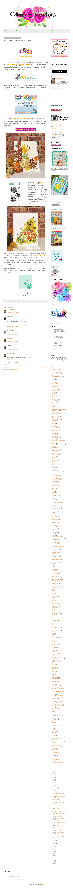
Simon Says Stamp (55, 653)
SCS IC (53, 617)
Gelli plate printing (55, 484)
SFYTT (53, 626)
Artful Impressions (55, 386)
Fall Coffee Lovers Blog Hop (57, 466)
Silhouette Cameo (55, 650)
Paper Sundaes (55, 575)
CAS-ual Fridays (55, 400)
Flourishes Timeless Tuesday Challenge (59, 471)
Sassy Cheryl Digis (55, 636)
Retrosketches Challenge (56, 601)
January (54, 851)
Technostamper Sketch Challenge (58, 688)
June (54, 843)
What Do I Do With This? (56, 745)
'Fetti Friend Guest (55, 368)
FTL (52, 463)
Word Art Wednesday (56, 753)
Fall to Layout (54, 467)
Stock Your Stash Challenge (57, 675)
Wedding (53, 742)
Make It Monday (55, 532)
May (54, 845)
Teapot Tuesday (55, 687)
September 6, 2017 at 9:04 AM (12, 312)
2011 (53, 861)
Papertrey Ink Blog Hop (56, 577)
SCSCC (53, 624)
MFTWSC (53, 526)
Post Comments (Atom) (13, 369)
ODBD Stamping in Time (56, 559)
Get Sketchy (54, 485)
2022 (53, 777)
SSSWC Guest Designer (56, 630)
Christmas (54, 417)
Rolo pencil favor (55, 604)
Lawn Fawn (54, 515)
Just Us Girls (54, 509)
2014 (53, 856)
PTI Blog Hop (54, 566)
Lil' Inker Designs (55, 519)
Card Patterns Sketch (56, 410)
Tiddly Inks (54, 709)
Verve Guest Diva (55, 724)
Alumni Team (54, 382)
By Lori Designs (55, 395)
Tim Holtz (53, 711)
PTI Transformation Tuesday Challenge (59, 567)
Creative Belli (54, 434)
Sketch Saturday (55, 657)
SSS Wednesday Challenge (57, 627)
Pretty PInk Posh (55, 589)
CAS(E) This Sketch (55, 399)
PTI (52, 565)
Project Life (54, 590)
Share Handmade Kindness (57, 648)
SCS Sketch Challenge (56, 620)
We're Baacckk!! (56, 827)
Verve (53, 722)
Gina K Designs (55, 489)
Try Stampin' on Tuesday (56, 715)
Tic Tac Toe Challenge (56, 708)
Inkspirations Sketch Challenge (57, 502)
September (55, 792)
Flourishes (54, 470)
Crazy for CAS (54, 433)
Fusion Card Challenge (56, 482)
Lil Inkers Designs (55, 518)
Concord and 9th (55, 427)
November (55, 788)
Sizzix (53, 654)
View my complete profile (55, 88)
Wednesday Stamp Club (56, 743)
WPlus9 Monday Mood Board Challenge (59, 736)
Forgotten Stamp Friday (56, 475)
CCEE (53, 405)
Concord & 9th (54, 426)
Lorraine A (9, 316)
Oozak (53, 560)
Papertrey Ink (54, 576)
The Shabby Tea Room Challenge (58, 705)
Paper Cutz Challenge (56, 570)
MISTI (53, 529)
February (55, 850)
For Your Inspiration (55, 474)
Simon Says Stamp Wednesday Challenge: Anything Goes (59, 797)
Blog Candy (54, 392)
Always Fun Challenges (56, 383)
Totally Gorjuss (54, 714)
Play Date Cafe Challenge (56, 586)
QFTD (53, 594)
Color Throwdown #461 (57, 808)
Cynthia (8, 338)
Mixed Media (54, 540)
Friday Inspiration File (56, 479)
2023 (53, 775)
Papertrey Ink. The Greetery (57, 579)
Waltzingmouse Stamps (56, 738)
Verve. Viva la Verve (55, 729)
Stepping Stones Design (56, 673)
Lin (7, 345)
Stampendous (54, 667)
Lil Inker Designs (55, 516)
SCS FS (53, 616)
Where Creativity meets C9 (57, 746)
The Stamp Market (55, 707)
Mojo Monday (54, 545)
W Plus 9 (53, 732)
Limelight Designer (55, 522)
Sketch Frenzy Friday (56, 655)
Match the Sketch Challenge (57, 536)
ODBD (53, 555)
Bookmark (54, 393)
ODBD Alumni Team (55, 556)
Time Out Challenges (56, 712)
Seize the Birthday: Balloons (58, 811)
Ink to (53, 496)
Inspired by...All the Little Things (58, 506)
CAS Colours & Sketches (56, 397)
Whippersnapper (55, 751)
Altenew (53, 379)
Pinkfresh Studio (55, 583)
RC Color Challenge (55, 596)
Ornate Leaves (55, 804)
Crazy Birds (54, 431)
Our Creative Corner (55, 562)
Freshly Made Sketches (56, 478)
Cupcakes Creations (55, 441)
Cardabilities (54, 412)
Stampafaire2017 (55, 665)
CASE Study (54, 402)
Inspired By (54, 505)
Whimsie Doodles (55, 748)
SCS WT (53, 623)
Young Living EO (55, 755)
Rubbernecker (54, 607)
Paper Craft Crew (55, 569)
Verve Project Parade (56, 725)
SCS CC (53, 611)
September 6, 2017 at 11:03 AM (12, 349)
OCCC (53, 553)
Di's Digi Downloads (55, 450)
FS (52, 461)
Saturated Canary (55, 637)
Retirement (54, 600)
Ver (52, 721)
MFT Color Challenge (56, 525)
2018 (53, 784)
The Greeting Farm (55, 699)
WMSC (53, 734)
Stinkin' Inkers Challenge (56, 674)
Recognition (56, 31)
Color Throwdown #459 (57, 834)
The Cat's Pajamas (55, 692)
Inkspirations (54, 501)
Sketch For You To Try (57, 829)
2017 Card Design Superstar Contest (60, 822)
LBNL (53, 512)
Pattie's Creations (55, 580)
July (54, 841)
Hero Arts (53, 494)
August (54, 840)
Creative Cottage (55, 436)
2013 (53, 858)
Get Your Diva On (55, 486)
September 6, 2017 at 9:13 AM (12, 326)
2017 (53, 785)
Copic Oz (53, 429)
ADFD (53, 375)
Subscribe (59, 71)
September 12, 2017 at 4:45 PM (12, 362)
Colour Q (53, 423)
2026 (53, 771)
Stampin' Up (54, 668)
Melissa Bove (9, 353)
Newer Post (6, 367)
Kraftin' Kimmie (54, 511)
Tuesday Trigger (55, 719)
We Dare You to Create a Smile (57, 741)
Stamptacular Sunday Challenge (58, 670)
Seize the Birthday (55, 641)
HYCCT (53, 491)
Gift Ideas (53, 488)
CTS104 (53, 407)
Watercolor (54, 739)
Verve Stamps (54, 726)
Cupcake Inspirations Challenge (58, 439)
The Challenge (54, 694)
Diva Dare (53, 453)
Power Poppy (54, 587)
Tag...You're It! (54, 684)
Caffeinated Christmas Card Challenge (59, 409)
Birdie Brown (54, 390)
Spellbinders (54, 663)
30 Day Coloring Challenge (57, 372)
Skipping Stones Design (56, 660)
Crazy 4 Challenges (55, 430)
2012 (53, 860)
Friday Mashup (54, 481)
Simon (53, 651)
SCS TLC (53, 621)
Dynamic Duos (54, 457)
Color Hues (54, 422)
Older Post (45, 367)
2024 (53, 774)
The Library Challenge (56, 702)
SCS (53, 610)
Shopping (45, 31)
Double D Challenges (56, 454)
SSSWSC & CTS (56, 838)
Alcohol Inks (54, 378)
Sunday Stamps (55, 678)
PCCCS (53, 563)
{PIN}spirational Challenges (57, 762)
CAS (53, 396)
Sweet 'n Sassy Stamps (56, 680)
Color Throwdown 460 (57, 820)
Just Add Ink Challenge (56, 508)
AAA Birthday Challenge (56, 373)
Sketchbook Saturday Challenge (58, 658)
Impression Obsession (56, 495)
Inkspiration (54, 499)
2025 (53, 772)
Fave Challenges (32, 31)
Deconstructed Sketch (56, 449)
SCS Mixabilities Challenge (57, 619)
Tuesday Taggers (55, 718)
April (54, 846)
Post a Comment (8, 364)
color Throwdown (55, 759)
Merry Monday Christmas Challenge (58, 538)
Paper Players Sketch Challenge (58, 572)
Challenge (54, 414)
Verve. (53, 728)
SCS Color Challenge (56, 613)
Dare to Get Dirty (55, 447)
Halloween (54, 492)
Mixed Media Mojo (55, 542)
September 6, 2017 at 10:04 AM (12, 334)
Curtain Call (54, 443)
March (54, 848)
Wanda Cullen (60, 78)
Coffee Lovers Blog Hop (56, 419)
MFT (53, 523)
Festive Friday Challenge (56, 468)
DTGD (53, 446)
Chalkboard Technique (56, 413)
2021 (53, 779)
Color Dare (54, 420)
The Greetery (54, 698)
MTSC (53, 531)
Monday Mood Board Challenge (58, 546)
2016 (53, 853)
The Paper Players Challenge (57, 704)
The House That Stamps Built (57, 701)
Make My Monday (55, 533)
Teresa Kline (9, 330)
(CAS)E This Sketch (55, 369)
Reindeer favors (55, 599)
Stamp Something (55, 664)
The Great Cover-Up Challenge (57, 697)
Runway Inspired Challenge (57, 609)
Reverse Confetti (55, 603)
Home (7, 31)
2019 (53, 782)
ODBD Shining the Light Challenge (58, 557)
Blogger (41, 884)
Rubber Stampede (55, 606)
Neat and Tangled (55, 550)
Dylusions (53, 456)
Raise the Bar (54, 597)
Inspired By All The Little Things (59, 793)
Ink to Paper (54, 498)
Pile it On (53, 582)
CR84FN (53, 406)
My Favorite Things (55, 549)
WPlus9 (53, 735)
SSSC (53, 628)
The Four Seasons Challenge (57, 695)
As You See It (54, 387)
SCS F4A (53, 614)
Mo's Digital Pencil (55, 543)
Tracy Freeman (10, 309)
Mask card (54, 535)
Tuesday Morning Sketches (57, 717)
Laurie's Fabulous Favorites (57, 513)
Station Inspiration (55, 671)
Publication (54, 593)
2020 (53, 780)
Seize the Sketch (55, 643)
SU (52, 631)
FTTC (53, 464)
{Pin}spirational (54, 763)
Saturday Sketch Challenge (57, 638)
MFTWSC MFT (54, 528)
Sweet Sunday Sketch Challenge (58, 682)
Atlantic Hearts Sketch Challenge (58, 389)
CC (52, 403)
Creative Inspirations (55, 437)
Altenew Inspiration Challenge (57, 380)
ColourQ (53, 424)
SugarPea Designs (55, 677)
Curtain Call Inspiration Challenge (58, 444)
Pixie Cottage (54, 584)
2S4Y (53, 370)
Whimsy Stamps (55, 749)
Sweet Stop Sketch (55, 681)
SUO (53, 634)
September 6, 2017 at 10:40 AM (12, 341)
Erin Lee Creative (55, 460)
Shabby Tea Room (55, 647)
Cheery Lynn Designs (56, 416)
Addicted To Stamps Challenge (57, 376)
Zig (52, 756)
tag (52, 761)
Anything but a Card (55, 385)
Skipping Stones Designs (56, 661)
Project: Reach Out (55, 592)
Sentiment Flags (55, 644)
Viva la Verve (54, 731)
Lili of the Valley (55, 521)
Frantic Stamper (55, 477)
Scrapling (53, 640)
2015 (53, 855)
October (54, 790)
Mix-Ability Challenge (56, 539)
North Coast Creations (56, 552)
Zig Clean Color (55, 758)
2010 (53, 863)
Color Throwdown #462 (57, 799)
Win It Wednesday (55, 752)
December (55, 787)
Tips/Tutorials (17, 31)
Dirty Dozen (54, 451)
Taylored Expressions (56, 685)
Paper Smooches (55, 573)
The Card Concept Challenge (57, 691)
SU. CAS (53, 633)
